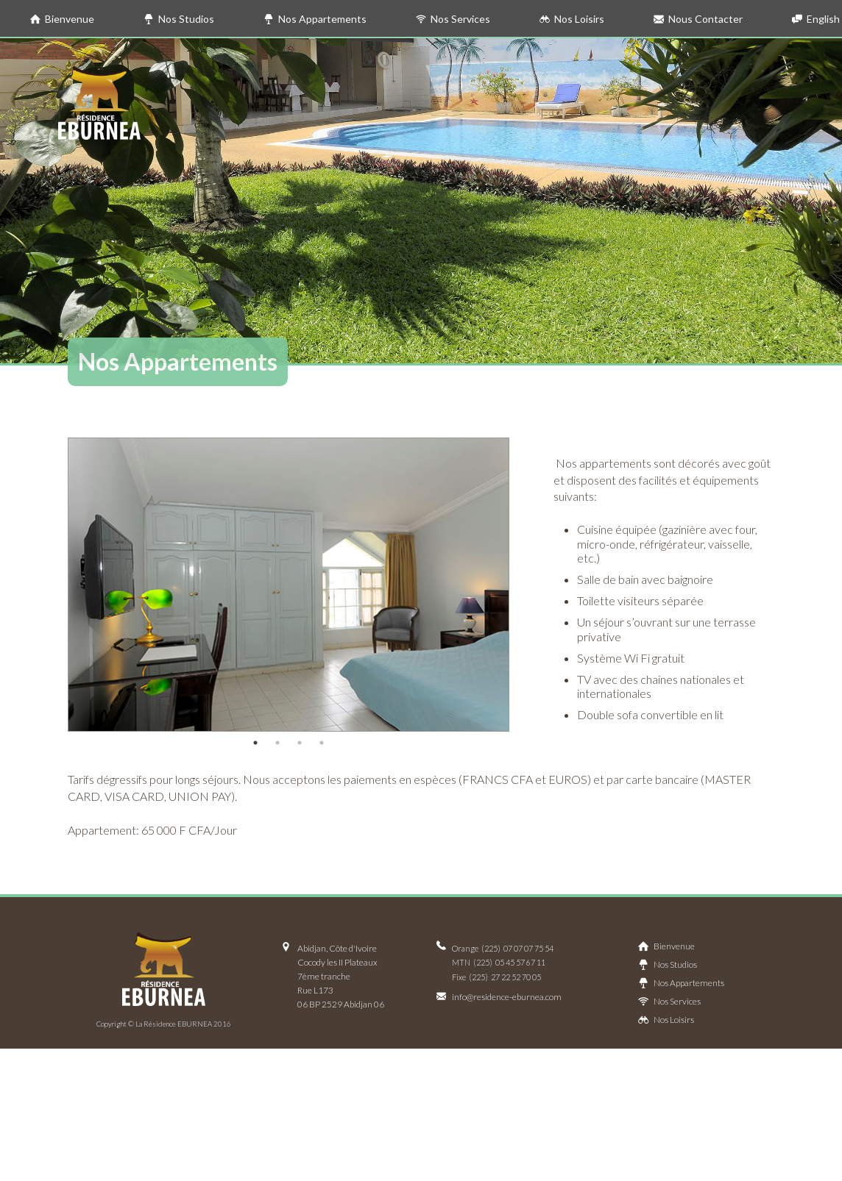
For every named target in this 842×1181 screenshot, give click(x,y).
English (816, 19)
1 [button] (255, 742)
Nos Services (453, 19)
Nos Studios (179, 19)
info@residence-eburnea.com (507, 996)
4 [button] (321, 742)
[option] (288, 585)
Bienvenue (62, 19)
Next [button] (520, 584)
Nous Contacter (698, 19)
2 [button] (277, 742)
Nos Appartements (315, 19)
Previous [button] (56, 584)
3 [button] (299, 742)
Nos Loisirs (571, 19)
